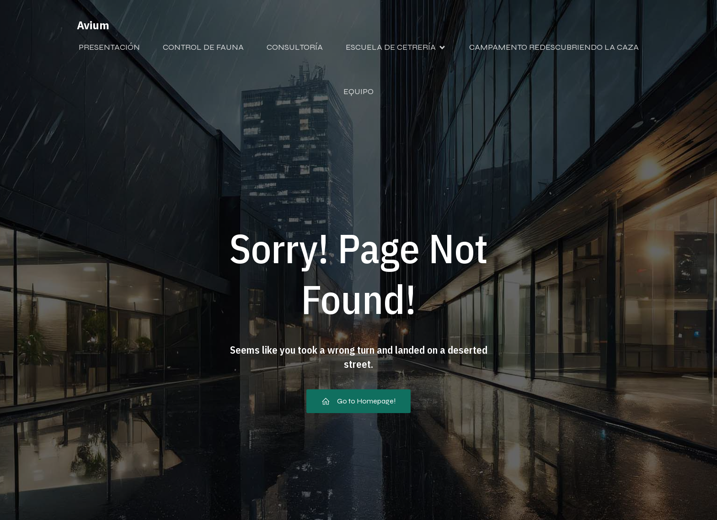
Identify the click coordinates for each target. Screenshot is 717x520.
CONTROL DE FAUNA (203, 47)
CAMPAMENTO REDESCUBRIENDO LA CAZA (554, 47)
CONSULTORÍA (295, 47)
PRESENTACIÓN (109, 47)
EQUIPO (358, 91)
